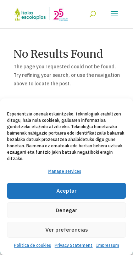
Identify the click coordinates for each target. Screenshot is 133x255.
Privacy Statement (74, 245)
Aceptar (66, 190)
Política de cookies (32, 245)
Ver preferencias (66, 229)
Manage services (64, 171)
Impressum (107, 245)
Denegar (66, 210)
